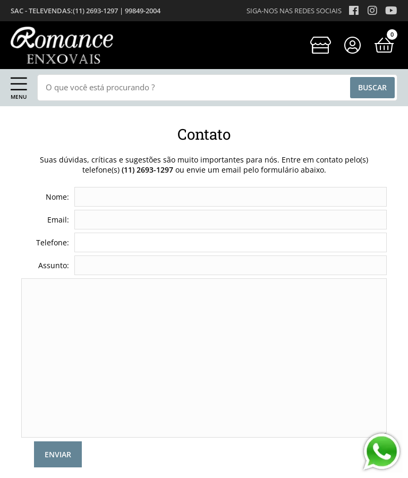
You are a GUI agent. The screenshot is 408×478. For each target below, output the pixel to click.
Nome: (57, 197)
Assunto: (53, 265)
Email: (58, 220)
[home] (62, 45)
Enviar (58, 454)
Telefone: (52, 242)
